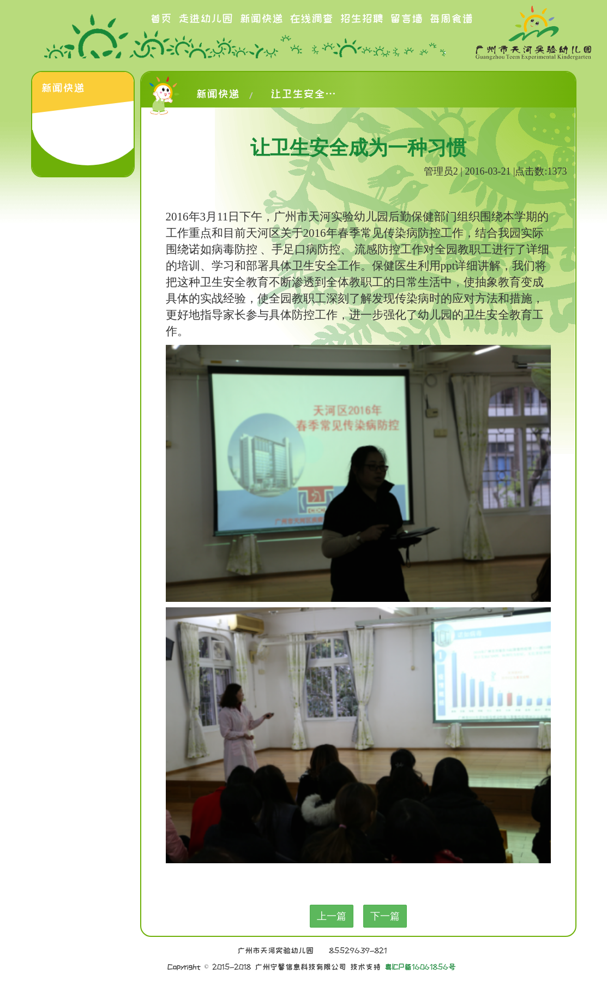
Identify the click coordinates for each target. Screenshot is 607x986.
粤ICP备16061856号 (420, 967)
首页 (161, 18)
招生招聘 (361, 18)
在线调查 (311, 18)
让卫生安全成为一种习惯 (303, 93)
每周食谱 (451, 18)
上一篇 (331, 916)
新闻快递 (261, 18)
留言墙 (406, 18)
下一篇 (385, 916)
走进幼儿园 (205, 18)
